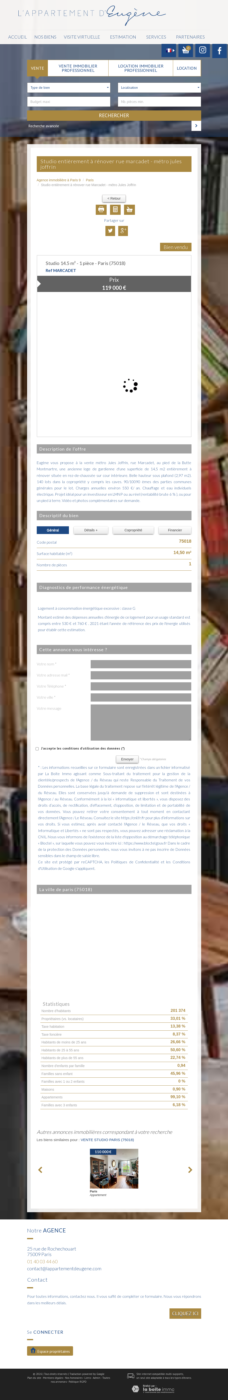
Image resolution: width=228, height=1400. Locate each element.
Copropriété (133, 529)
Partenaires (168, 36)
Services (137, 36)
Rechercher (114, 114)
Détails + (91, 529)
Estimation (106, 36)
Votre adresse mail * (53, 673)
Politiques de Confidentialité (135, 860)
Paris (90, 179)
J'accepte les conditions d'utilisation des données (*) (83, 747)
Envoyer (127, 758)
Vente (37, 66)
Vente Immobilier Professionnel (78, 66)
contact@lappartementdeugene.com (64, 1267)
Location (187, 66)
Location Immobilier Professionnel (140, 66)
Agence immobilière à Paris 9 (59, 179)
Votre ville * (46, 696)
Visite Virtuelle (69, 36)
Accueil (17, 36)
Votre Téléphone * (51, 685)
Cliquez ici (185, 1312)
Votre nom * (47, 662)
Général (53, 529)
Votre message (49, 707)
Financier (175, 529)
